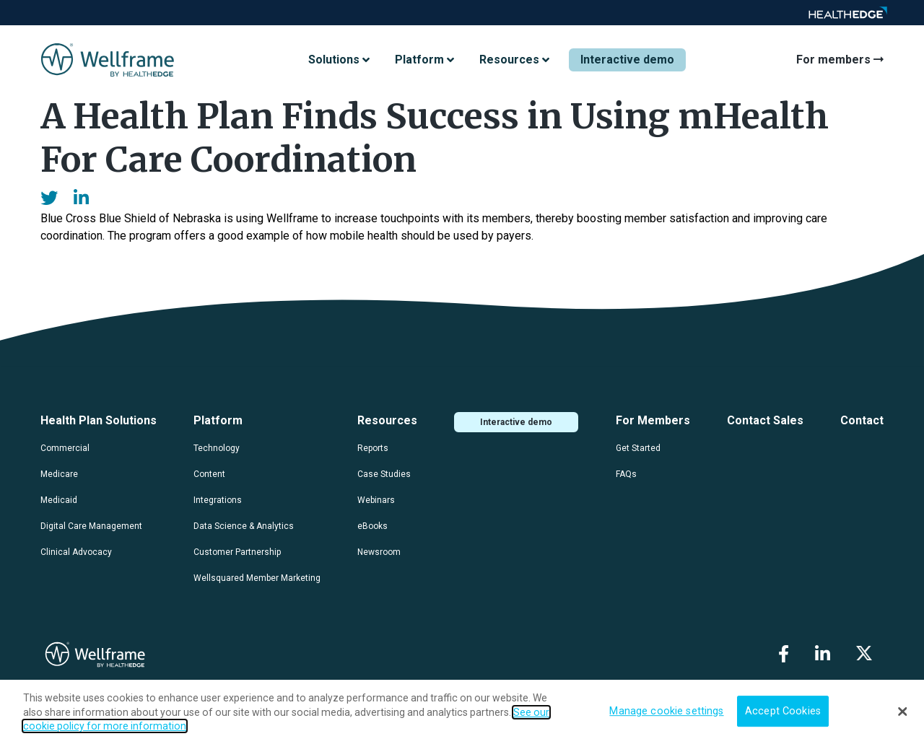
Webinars (376, 500)
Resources (387, 420)
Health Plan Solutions (98, 420)
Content (209, 474)
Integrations (217, 500)
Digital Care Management (91, 526)
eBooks (372, 526)
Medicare (59, 474)
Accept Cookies (783, 711)
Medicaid (58, 500)
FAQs (626, 474)
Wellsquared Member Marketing (257, 578)
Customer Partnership (237, 552)
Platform (218, 420)
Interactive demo (627, 59)
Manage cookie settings (666, 711)
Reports (372, 448)
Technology (216, 448)
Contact (862, 420)
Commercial (65, 448)
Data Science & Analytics (243, 526)
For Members (653, 420)
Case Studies (384, 474)
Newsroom (379, 552)
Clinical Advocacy (76, 552)
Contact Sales (765, 420)
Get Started (638, 448)
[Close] (902, 711)
